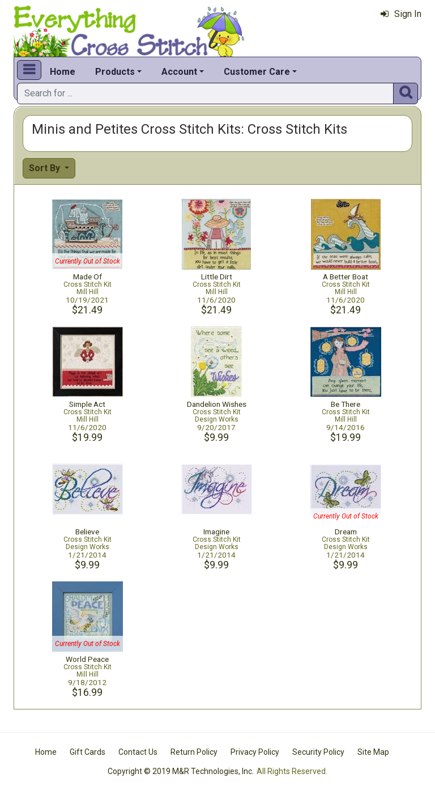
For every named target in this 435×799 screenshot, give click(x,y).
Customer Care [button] (257, 71)
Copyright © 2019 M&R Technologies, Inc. (181, 771)
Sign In (401, 13)
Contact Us (137, 751)
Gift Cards (87, 751)
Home (62, 71)
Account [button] (179, 71)
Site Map (373, 751)
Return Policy (194, 751)
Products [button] (115, 71)
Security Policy (318, 751)
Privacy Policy (255, 751)
